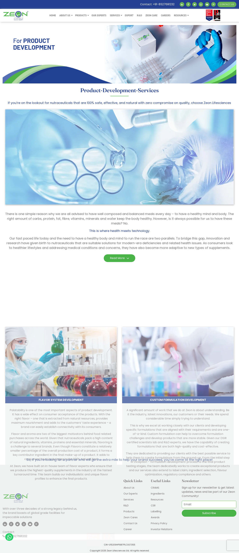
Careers (166, 15)
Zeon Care (151, 15)
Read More (119, 258)
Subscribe (209, 513)
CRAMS (155, 487)
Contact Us (130, 523)
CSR (153, 505)
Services (115, 15)
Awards (155, 517)
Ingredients (157, 493)
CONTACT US (227, 4)
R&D (139, 15)
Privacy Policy (159, 523)
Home (52, 15)
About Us (64, 15)
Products (81, 15)
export (129, 15)
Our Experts (99, 15)
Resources (180, 15)
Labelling (156, 511)
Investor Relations (161, 529)
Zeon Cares (131, 517)
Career (128, 529)
